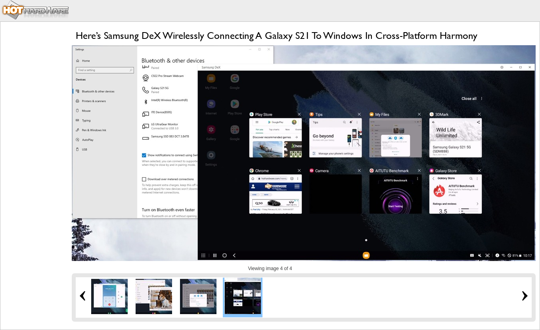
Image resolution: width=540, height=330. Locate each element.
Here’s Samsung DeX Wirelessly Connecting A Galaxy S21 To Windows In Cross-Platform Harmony (276, 35)
